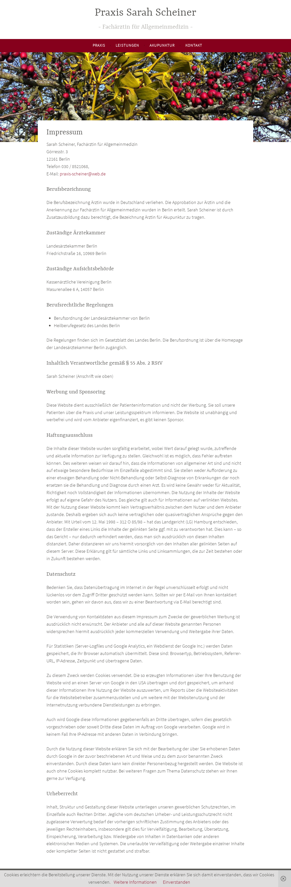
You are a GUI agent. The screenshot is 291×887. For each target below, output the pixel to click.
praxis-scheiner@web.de (83, 174)
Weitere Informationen (135, 882)
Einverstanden (176, 882)
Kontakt (193, 45)
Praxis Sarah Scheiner (145, 13)
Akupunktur (162, 45)
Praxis (99, 45)
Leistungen (127, 45)
